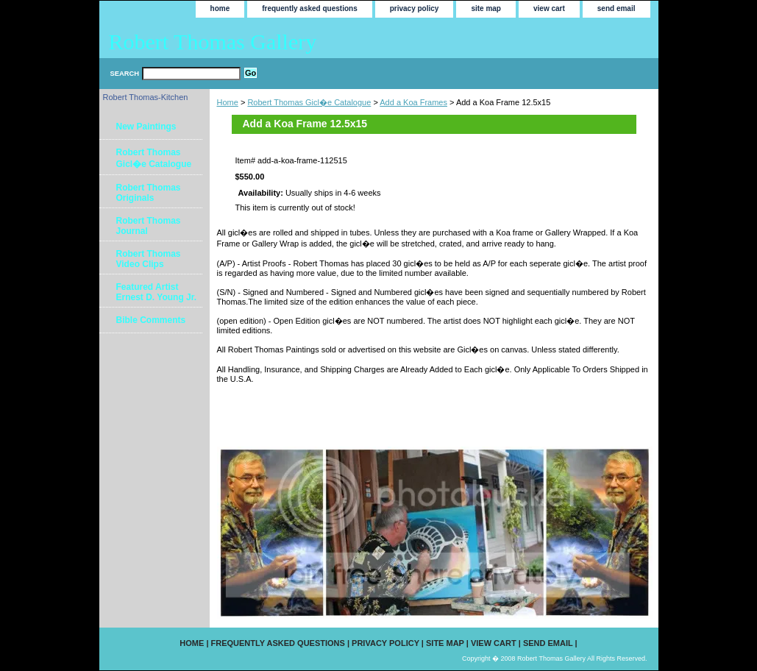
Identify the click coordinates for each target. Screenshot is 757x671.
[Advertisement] (389, 414)
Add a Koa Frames (413, 102)
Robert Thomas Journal (148, 226)
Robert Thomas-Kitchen (145, 97)
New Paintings (146, 126)
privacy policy (414, 8)
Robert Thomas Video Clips (148, 259)
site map (486, 8)
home (220, 8)
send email (616, 8)
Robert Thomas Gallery (213, 41)
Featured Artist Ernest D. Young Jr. (156, 292)
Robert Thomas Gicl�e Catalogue (309, 102)
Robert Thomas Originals (148, 192)
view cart (549, 8)
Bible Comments (151, 320)
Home (227, 102)
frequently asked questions (309, 8)
